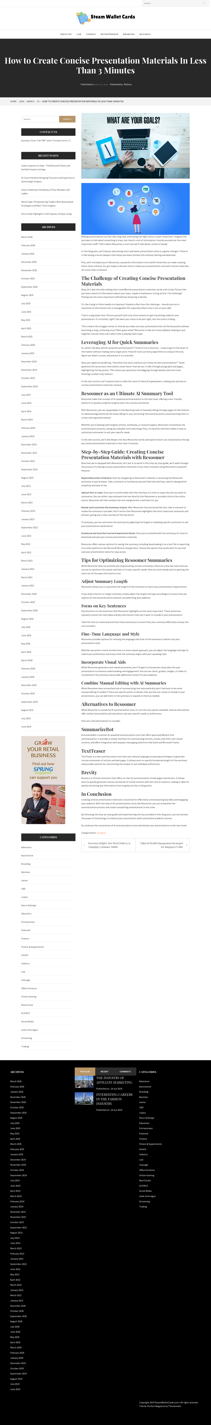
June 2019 (26, 726)
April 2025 (26, 328)
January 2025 (27, 353)
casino (24, 880)
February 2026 (28, 245)
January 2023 (27, 519)
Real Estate (27, 1004)
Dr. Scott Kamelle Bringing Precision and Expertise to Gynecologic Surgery (48, 179)
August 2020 (27, 618)
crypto (24, 897)
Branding (129, 34)
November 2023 (29, 452)
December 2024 (29, 361)
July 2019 (25, 718)
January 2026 (27, 253)
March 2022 (27, 560)
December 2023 (29, 444)
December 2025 (29, 261)
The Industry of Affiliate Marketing (114, 1080)
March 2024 (27, 419)
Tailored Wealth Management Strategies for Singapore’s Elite (161, 845)
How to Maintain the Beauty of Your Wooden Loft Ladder (45, 191)
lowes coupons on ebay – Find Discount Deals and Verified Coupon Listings (45, 167)
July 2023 (25, 485)
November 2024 (29, 369)
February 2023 (28, 510)
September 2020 (29, 610)
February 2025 (28, 344)
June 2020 (26, 635)
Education (26, 913)
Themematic (174, 1406)
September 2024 (29, 386)
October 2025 (28, 278)
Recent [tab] (105, 1071)
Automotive (27, 855)
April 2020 (26, 651)
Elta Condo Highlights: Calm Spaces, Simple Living (46, 213)
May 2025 (25, 319)
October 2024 (28, 378)
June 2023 (26, 494)
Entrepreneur (109, 34)
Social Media (27, 1021)
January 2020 (27, 676)
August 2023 (27, 477)
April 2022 (26, 552)
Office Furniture (29, 988)
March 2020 (27, 660)
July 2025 (25, 303)
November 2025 (29, 270)
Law (79, 34)
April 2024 (26, 411)
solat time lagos (29, 1029)
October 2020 (28, 602)
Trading (25, 1046)
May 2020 (25, 643)
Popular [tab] (85, 1071)
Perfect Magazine (156, 1406)
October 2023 (28, 461)
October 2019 (28, 693)
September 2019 (29, 701)
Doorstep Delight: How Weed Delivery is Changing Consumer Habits (109, 845)
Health (24, 955)
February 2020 (28, 668)
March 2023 (27, 502)
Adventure (26, 847)
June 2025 (26, 311)
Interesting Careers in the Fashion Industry (114, 1099)
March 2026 (27, 236)
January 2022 (27, 568)
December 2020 (29, 593)
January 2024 (27, 436)
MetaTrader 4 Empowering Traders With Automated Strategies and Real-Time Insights (47, 203)
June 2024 (26, 402)
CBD (23, 888)
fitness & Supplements (32, 946)
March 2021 (27, 577)
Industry (66, 34)
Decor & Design (28, 905)
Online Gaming (28, 996)
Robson (128, 84)
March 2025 (27, 336)
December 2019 (29, 685)
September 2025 (29, 286)
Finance (91, 34)
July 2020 (25, 627)
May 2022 (25, 544)
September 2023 (29, 469)
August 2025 (27, 295)
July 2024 (25, 394)
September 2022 (29, 527)
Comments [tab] (125, 1071)
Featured (25, 930)
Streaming (26, 1038)
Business (145, 34)
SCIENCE (25, 1013)
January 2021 (27, 585)
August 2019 (27, 710)
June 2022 (26, 535)
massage (25, 979)
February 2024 (28, 427)
